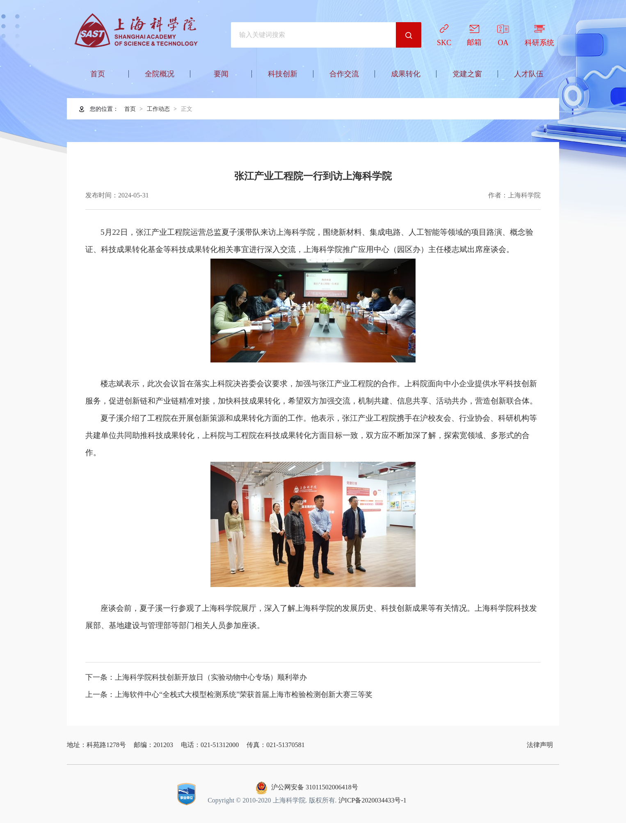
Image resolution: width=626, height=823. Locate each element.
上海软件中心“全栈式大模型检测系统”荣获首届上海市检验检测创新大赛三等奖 (243, 694)
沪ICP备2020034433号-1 (372, 800)
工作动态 (158, 109)
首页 (130, 109)
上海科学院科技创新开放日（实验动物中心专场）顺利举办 (211, 677)
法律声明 (540, 744)
